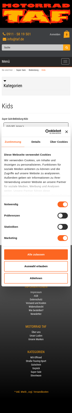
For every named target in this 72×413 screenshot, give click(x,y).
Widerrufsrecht (36, 306)
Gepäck (36, 368)
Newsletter (36, 313)
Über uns (36, 332)
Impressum (36, 292)
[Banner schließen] (66, 131)
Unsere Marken (36, 339)
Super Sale (36, 371)
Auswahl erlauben (36, 266)
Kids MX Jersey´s (15, 126)
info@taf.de (15, 39)
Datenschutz (36, 299)
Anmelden (55, 34)
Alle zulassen (36, 254)
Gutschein (36, 364)
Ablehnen (36, 278)
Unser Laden (36, 335)
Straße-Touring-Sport (36, 361)
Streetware (36, 375)
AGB (36, 295)
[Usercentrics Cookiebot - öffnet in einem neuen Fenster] (46, 131)
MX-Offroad (36, 357)
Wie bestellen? (36, 310)
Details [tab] (36, 141)
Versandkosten (40, 391)
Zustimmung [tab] (13, 141)
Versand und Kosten (36, 303)
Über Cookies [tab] (59, 141)
